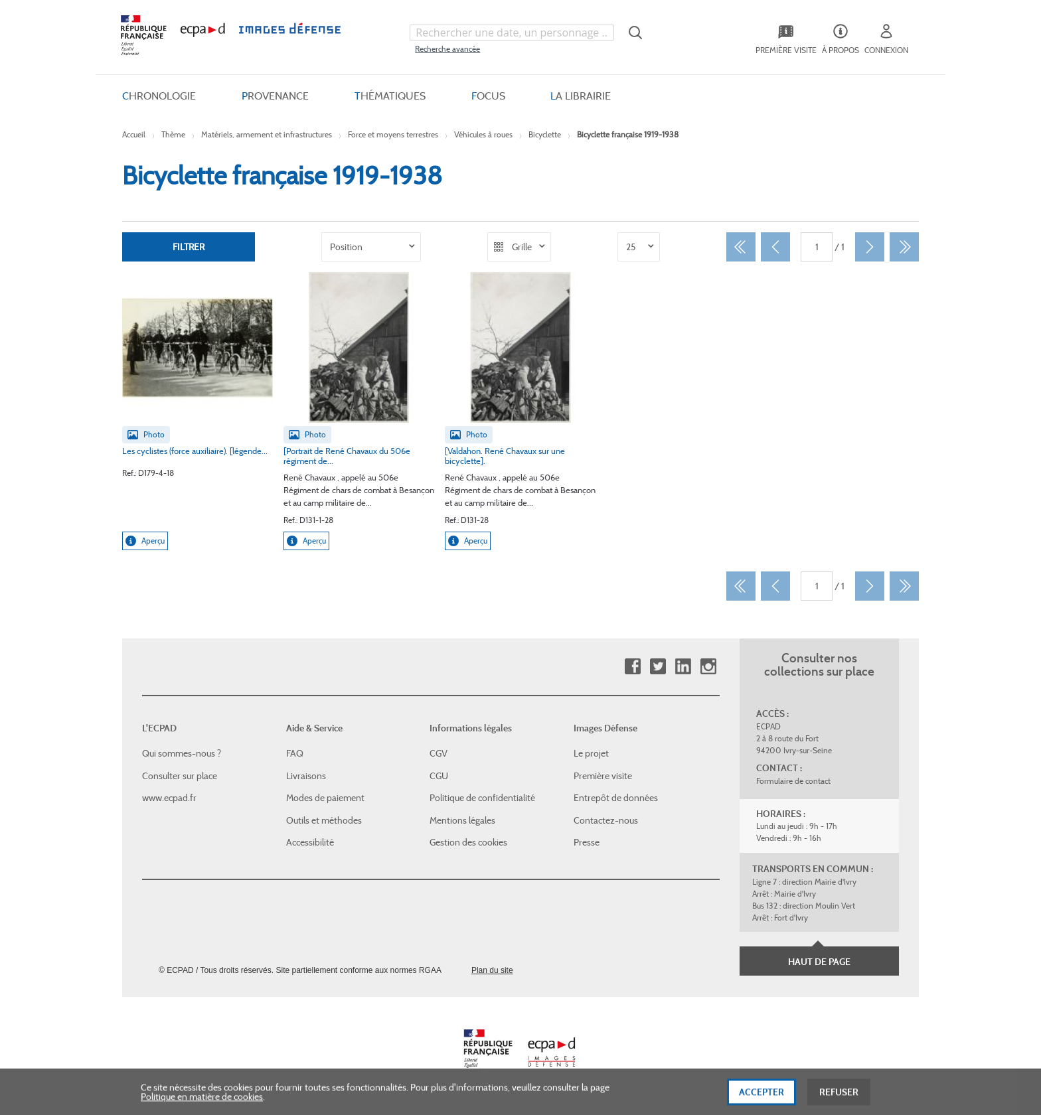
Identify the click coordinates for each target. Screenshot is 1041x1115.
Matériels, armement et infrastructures (266, 134)
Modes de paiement (325, 798)
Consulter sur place (179, 776)
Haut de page (819, 962)
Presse (587, 842)
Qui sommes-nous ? (181, 753)
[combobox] (512, 32)
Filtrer (188, 247)
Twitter (657, 666)
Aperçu (145, 541)
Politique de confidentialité (482, 798)
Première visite (603, 776)
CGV (438, 753)
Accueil (133, 134)
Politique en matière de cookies (202, 1102)
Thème (173, 134)
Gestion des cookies (468, 842)
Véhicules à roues (483, 134)
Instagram (708, 666)
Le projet (591, 753)
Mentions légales (462, 820)
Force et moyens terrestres (393, 134)
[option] (371, 247)
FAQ (294, 753)
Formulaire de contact (793, 781)
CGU (439, 776)
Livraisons (306, 776)
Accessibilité (310, 842)
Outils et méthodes (324, 820)
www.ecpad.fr (169, 798)
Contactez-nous (606, 820)
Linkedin (683, 666)
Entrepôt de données (616, 798)
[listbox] (371, 246)
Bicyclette (544, 134)
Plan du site (492, 970)
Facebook (632, 666)
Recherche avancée (447, 49)
